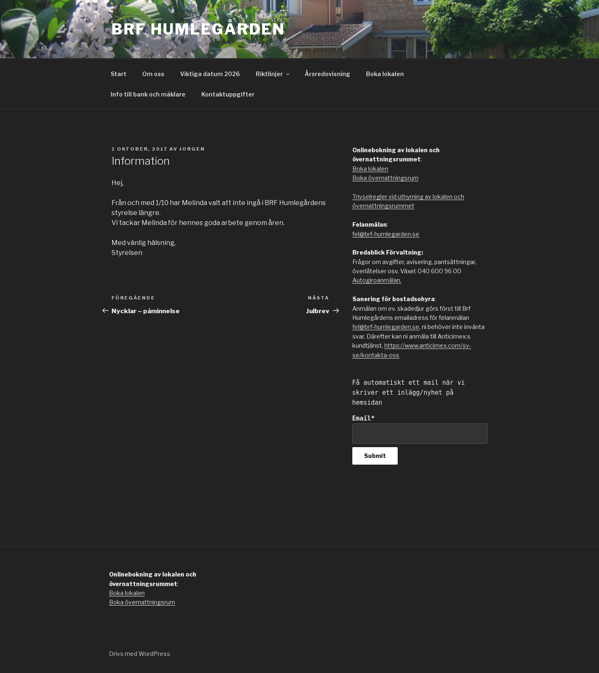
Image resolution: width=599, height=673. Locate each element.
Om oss (153, 73)
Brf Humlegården (198, 29)
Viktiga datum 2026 (210, 73)
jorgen (192, 149)
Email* (420, 429)
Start (118, 73)
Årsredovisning (327, 73)
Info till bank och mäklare (148, 94)
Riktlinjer (273, 73)
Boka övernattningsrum (385, 177)
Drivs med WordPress (139, 653)
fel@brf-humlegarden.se (385, 234)
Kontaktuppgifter (228, 94)
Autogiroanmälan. (376, 280)
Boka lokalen (385, 73)
